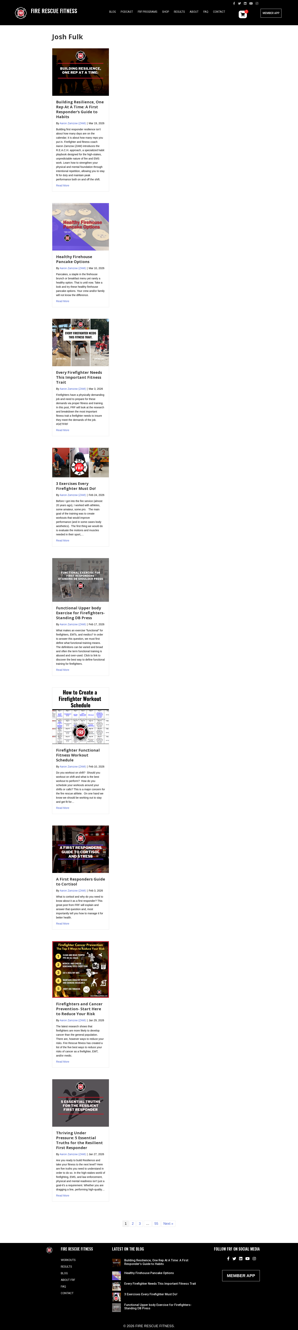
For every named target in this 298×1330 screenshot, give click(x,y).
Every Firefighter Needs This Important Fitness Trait (79, 377)
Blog (112, 11)
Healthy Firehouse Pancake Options (74, 259)
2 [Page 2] (133, 1224)
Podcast (127, 11)
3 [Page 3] (140, 1224)
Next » (168, 1224)
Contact (219, 11)
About (194, 11)
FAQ (205, 11)
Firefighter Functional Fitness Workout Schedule (78, 755)
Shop (165, 11)
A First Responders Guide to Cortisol (80, 882)
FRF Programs (147, 11)
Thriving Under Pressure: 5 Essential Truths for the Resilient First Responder (79, 1140)
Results (179, 11)
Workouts (68, 1260)
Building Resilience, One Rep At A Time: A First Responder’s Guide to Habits (80, 109)
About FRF (68, 1280)
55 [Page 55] (156, 1224)
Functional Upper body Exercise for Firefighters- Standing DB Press (80, 612)
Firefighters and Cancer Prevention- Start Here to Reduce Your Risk (79, 1008)
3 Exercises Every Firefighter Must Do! (76, 486)
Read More (62, 185)
